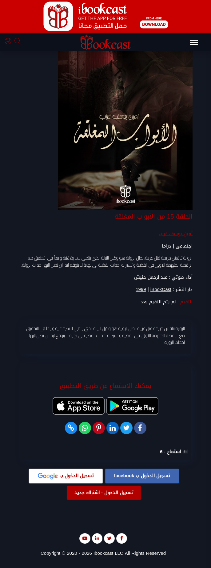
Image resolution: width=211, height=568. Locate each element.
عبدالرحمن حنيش (150, 277)
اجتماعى (184, 246)
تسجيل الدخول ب (142, 475)
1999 (141, 289)
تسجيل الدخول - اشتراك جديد (103, 492)
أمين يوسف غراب (176, 233)
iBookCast (160, 289)
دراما (166, 246)
